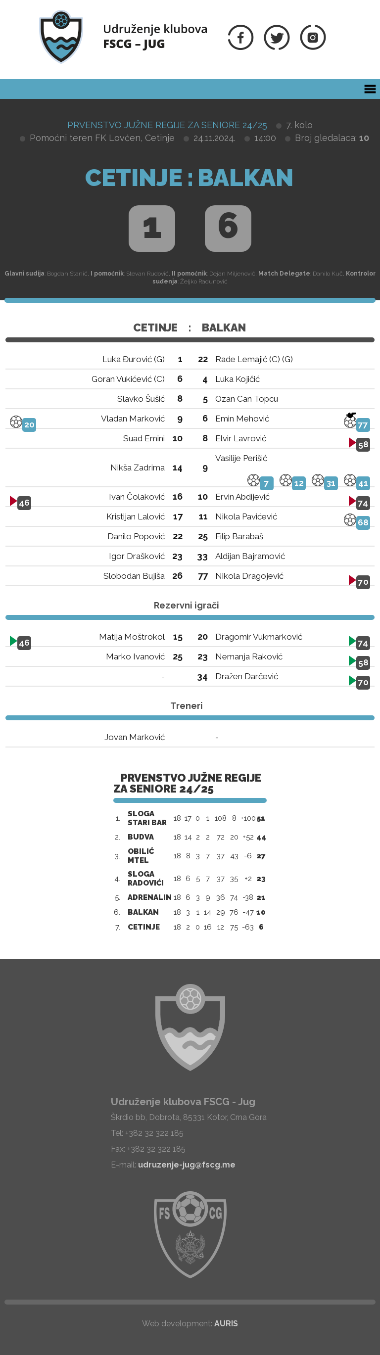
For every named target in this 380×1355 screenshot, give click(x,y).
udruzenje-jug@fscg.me (187, 1164)
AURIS (226, 1323)
